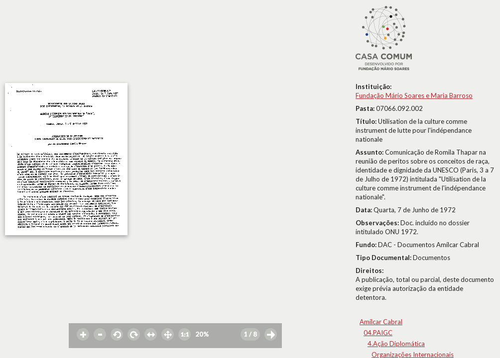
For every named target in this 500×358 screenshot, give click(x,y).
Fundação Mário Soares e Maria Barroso (414, 95)
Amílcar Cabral (381, 322)
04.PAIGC (378, 333)
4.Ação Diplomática (396, 344)
